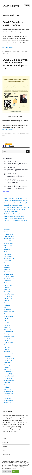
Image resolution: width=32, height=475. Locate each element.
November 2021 (9, 312)
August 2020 (8, 345)
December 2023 (9, 276)
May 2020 (7, 351)
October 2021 (8, 314)
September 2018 (9, 380)
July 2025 (7, 247)
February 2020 (8, 354)
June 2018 (7, 382)
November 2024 (9, 258)
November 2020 (9, 338)
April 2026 (7, 230)
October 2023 (8, 281)
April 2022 (7, 305)
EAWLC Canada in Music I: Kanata (12, 23)
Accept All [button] (15, 471)
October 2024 (8, 261)
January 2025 (8, 256)
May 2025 (7, 249)
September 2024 (9, 263)
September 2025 (9, 243)
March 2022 (7, 307)
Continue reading (7, 47)
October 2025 (8, 241)
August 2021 (8, 318)
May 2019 (7, 365)
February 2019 (8, 371)
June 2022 (7, 300)
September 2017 (9, 400)
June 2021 (7, 323)
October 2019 (8, 360)
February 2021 (8, 331)
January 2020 (8, 356)
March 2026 (8, 232)
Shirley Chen (8, 51)
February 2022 (8, 309)
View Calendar (5, 191)
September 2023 (9, 283)
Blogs (4, 450)
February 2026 (8, 234)
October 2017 (8, 398)
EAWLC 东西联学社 (10, 6)
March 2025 (7, 254)
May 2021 (7, 325)
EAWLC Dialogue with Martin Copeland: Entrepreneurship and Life (15, 63)
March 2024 (7, 272)
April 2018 (7, 387)
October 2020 (8, 340)
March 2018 (7, 389)
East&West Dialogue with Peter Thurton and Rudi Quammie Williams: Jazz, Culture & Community (16, 209)
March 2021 (7, 329)
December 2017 (8, 394)
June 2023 (7, 287)
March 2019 (7, 369)
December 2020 (9, 336)
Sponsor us (5, 458)
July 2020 (7, 347)
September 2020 (9, 343)
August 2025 (8, 245)
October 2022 (8, 296)
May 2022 (7, 303)
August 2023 (8, 285)
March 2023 (7, 292)
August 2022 (8, 298)
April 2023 (7, 289)
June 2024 (7, 265)
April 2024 (7, 269)
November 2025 (9, 238)
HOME (4, 438)
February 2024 (8, 274)
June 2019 (7, 362)
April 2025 (7, 252)
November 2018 (9, 376)
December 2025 (9, 236)
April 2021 (7, 327)
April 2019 (7, 367)
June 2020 (7, 349)
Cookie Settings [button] (7, 471)
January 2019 (8, 374)
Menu (27, 5)
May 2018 (7, 385)
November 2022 (9, 294)
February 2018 (8, 391)
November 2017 (9, 396)
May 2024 (7, 267)
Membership (6, 454)
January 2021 (8, 334)
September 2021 (9, 316)
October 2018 (8, 378)
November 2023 (9, 278)
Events (22, 51)
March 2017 (7, 402)
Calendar (5, 442)
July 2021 (7, 320)
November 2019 (9, 358)
